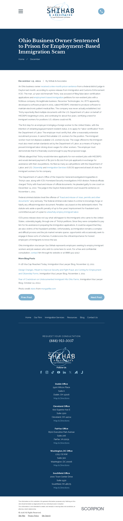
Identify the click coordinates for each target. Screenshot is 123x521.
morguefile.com (48, 288)
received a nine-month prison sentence (59, 86)
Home (28, 317)
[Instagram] (47, 372)
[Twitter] (70, 372)
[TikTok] (52, 372)
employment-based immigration (48, 97)
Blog (82, 317)
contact (34, 253)
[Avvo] (76, 372)
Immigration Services (56, 167)
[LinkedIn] (64, 372)
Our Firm (38, 317)
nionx (33, 288)
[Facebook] (41, 372)
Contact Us (92, 317)
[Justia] (81, 372)
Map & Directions (61, 398)
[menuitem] (21, 515)
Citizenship (38, 167)
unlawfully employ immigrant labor (62, 212)
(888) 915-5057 (61, 341)
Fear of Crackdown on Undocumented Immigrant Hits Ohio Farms (48, 279)
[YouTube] (58, 372)
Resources (72, 317)
